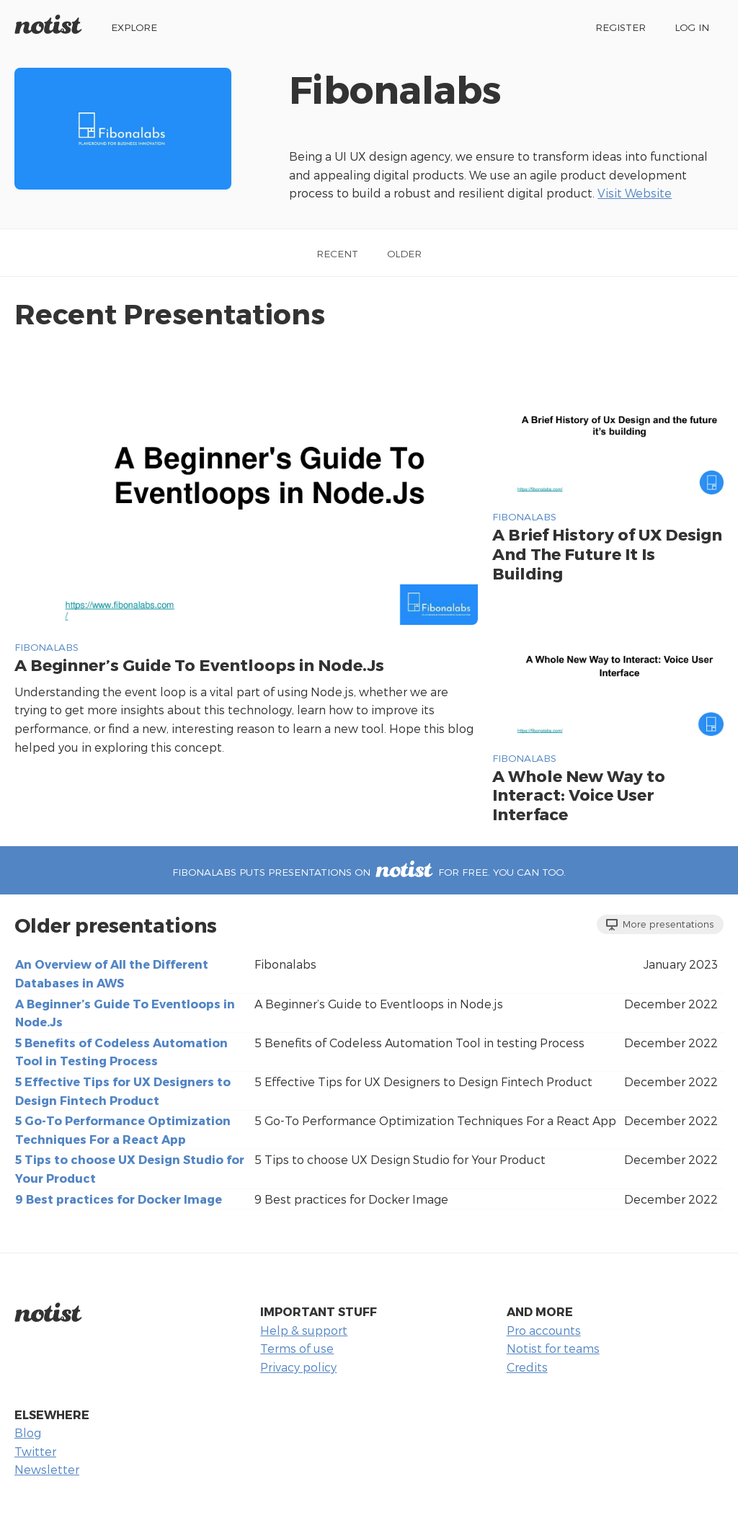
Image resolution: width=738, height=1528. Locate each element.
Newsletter (46, 1469)
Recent (337, 253)
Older (404, 253)
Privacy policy (298, 1367)
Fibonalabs (46, 647)
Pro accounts (544, 1330)
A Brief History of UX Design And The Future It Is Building (607, 553)
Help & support (303, 1330)
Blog (27, 1432)
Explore (134, 27)
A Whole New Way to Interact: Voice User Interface (578, 794)
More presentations (660, 924)
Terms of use (297, 1348)
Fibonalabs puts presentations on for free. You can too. (369, 872)
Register (620, 27)
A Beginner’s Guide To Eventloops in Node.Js (199, 664)
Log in (692, 27)
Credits (527, 1367)
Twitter (35, 1451)
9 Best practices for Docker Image (118, 1199)
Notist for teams (553, 1348)
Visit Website (634, 193)
